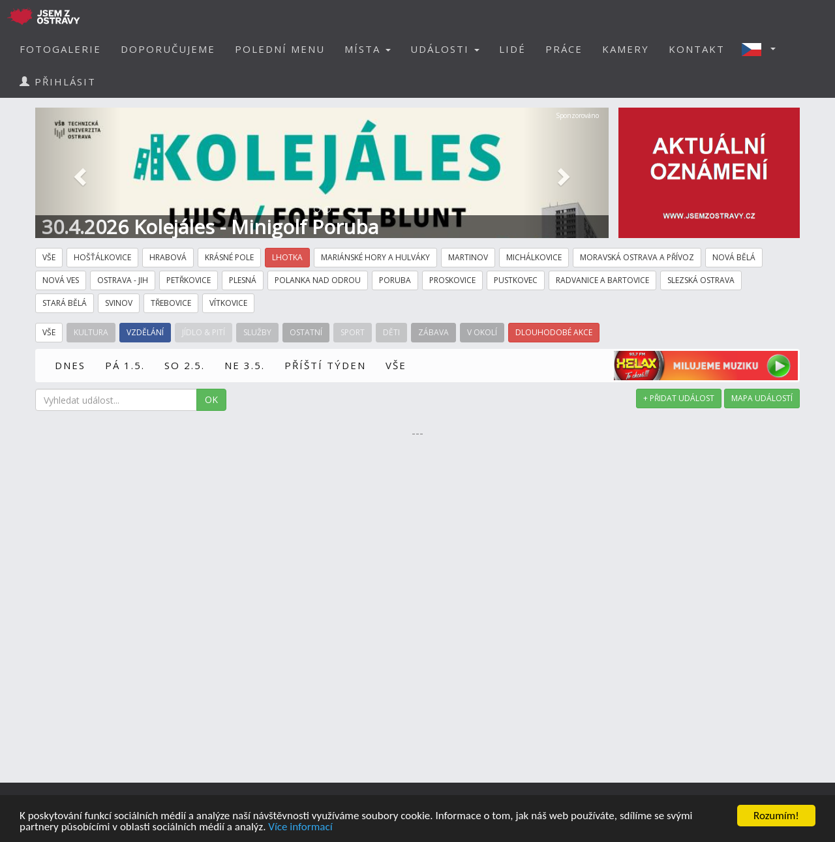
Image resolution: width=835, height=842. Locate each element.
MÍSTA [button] (367, 48)
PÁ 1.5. (125, 365)
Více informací (300, 827)
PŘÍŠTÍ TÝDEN (325, 365)
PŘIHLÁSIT (58, 81)
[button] (763, 49)
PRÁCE (564, 48)
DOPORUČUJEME (168, 48)
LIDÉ (512, 48)
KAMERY (625, 48)
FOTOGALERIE (60, 48)
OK (211, 399)
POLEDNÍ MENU (280, 48)
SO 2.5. (184, 365)
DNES (70, 365)
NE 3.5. (244, 365)
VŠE (396, 365)
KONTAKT (697, 48)
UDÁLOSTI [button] (444, 48)
